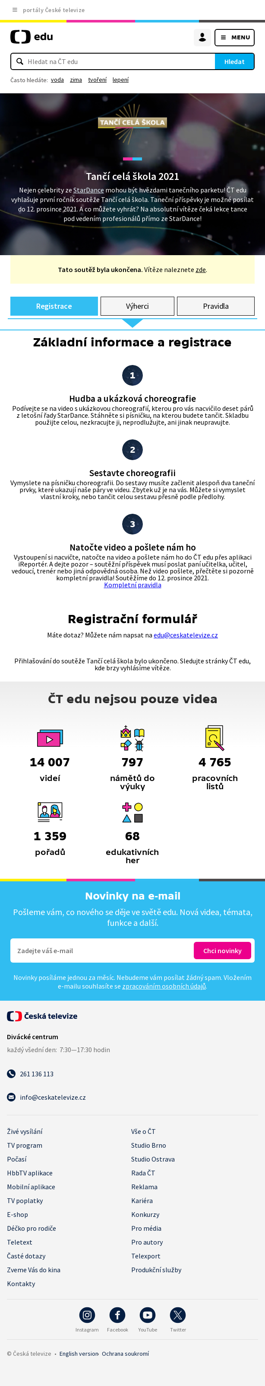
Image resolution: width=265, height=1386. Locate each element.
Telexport (146, 1256)
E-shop (17, 1214)
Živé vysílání (24, 1131)
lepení (121, 79)
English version (79, 1353)
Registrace (54, 306)
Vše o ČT (143, 1131)
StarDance (88, 190)
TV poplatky (25, 1200)
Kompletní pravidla (132, 584)
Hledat (234, 61)
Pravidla (216, 306)
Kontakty (21, 1283)
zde (201, 269)
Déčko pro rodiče (31, 1228)
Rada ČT (143, 1172)
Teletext (19, 1242)
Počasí (16, 1159)
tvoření (97, 79)
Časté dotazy (26, 1256)
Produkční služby (156, 1269)
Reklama (144, 1186)
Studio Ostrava (153, 1159)
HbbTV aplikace (30, 1172)
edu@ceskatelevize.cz (186, 635)
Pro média (146, 1228)
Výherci (137, 306)
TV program (24, 1145)
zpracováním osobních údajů (164, 986)
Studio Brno (148, 1145)
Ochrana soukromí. (125, 1353)
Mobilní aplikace (31, 1186)
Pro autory (147, 1242)
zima (76, 79)
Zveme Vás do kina (33, 1269)
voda (57, 79)
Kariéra (142, 1200)
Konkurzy (145, 1214)
